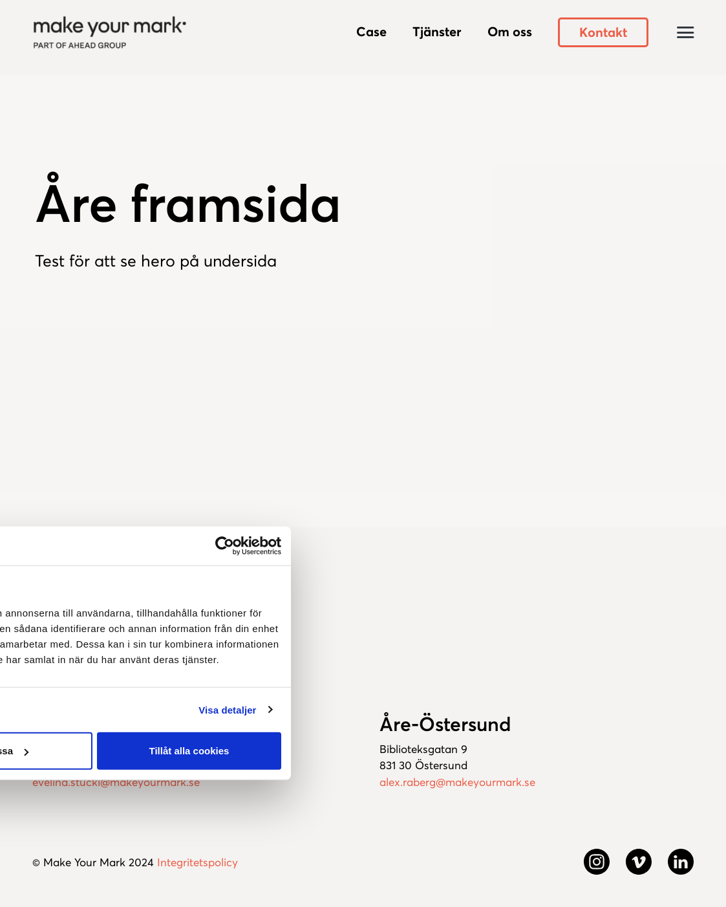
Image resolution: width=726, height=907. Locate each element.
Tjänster (437, 31)
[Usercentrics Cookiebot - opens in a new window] (224, 545)
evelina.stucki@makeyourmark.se (116, 782)
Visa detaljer (227, 709)
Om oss (509, 31)
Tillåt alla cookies (189, 750)
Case (371, 31)
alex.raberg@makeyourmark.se (457, 782)
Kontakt (603, 32)
